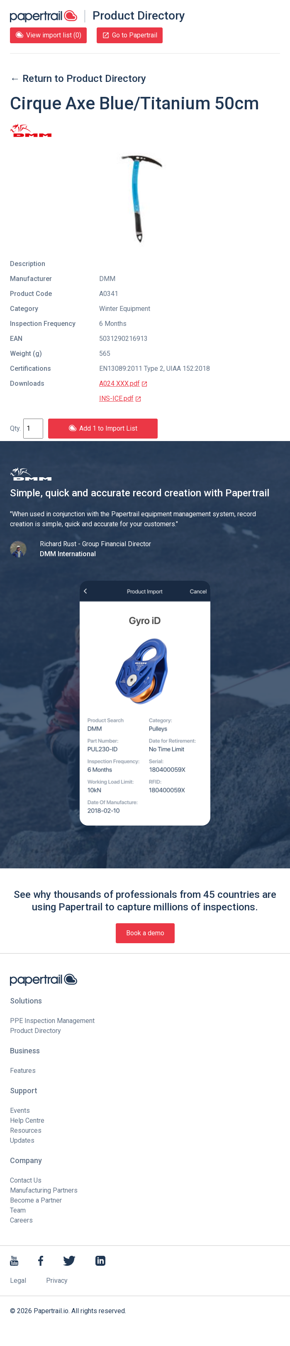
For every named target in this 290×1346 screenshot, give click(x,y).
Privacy (57, 1280)
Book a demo (145, 933)
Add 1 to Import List (102, 428)
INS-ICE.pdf (120, 398)
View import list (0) (48, 35)
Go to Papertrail (129, 35)
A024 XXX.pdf (123, 383)
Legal (18, 1280)
